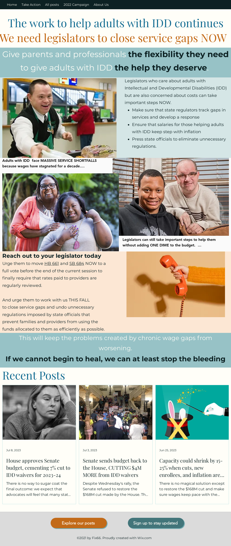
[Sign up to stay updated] (156, 523)
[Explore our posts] (79, 523)
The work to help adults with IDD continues (115, 22)
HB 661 (51, 263)
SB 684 (76, 263)
